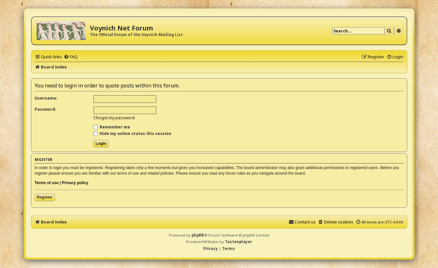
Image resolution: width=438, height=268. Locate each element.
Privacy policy (75, 183)
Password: (45, 109)
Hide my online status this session (132, 133)
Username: (46, 98)
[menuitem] (70, 57)
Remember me (111, 127)
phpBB (198, 235)
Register (45, 197)
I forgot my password (114, 118)
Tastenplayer (238, 241)
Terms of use (47, 183)
